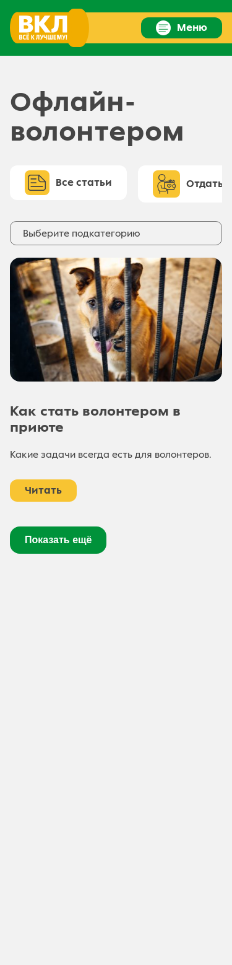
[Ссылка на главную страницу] (48, 28)
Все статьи (68, 182)
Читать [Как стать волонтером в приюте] (43, 490)
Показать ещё (58, 540)
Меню (181, 27)
